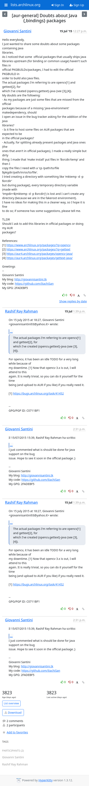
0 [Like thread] (65, 295)
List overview (11, 703)
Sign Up (77, 5)
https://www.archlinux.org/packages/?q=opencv (38, 245)
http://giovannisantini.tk (30, 279)
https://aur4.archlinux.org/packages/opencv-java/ (39, 254)
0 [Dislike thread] (72, 295)
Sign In (57, 5)
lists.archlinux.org (25, 4)
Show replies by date (73, 301)
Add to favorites (15, 732)
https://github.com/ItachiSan (34, 284)
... (11, 331)
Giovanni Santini (17, 31)
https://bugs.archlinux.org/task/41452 (38, 393)
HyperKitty (45, 780)
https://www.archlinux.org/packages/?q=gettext (38, 249)
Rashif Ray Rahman (21, 311)
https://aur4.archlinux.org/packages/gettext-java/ (39, 258)
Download (12, 712)
